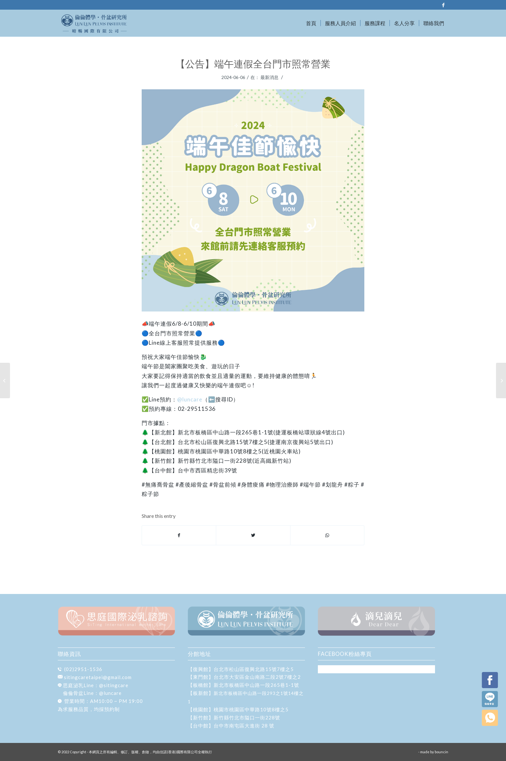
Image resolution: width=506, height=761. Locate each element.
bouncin (441, 752)
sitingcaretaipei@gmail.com (98, 677)
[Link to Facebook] (443, 5)
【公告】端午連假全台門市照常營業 (253, 63)
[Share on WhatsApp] (327, 535)
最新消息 (269, 77)
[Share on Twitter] (253, 535)
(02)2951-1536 (83, 669)
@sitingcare (113, 685)
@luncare (189, 399)
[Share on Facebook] (179, 535)
